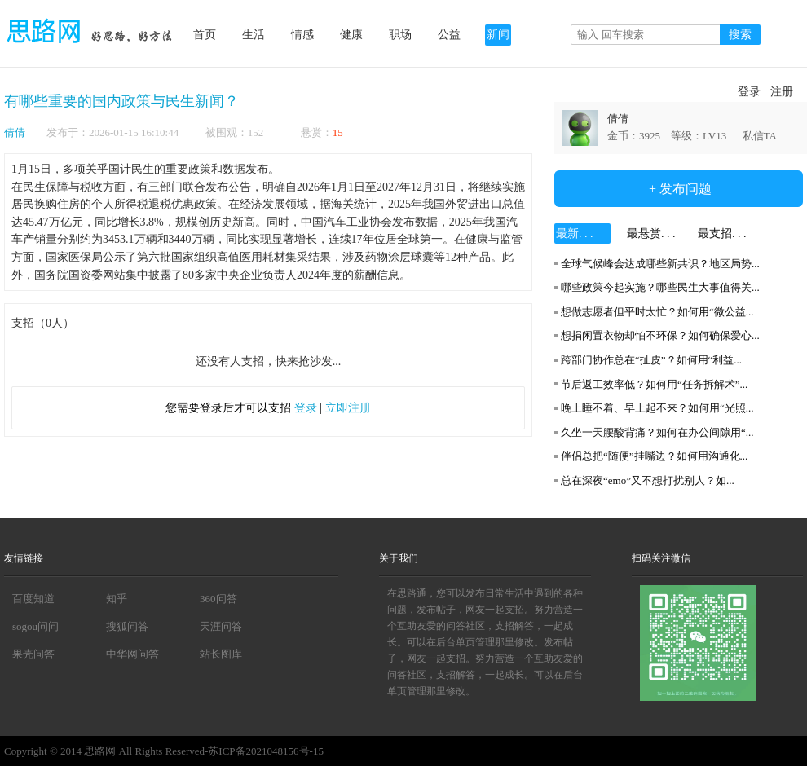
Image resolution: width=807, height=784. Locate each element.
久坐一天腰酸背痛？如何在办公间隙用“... (657, 432)
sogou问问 (35, 626)
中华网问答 (132, 654)
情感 (302, 35)
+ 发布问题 (679, 189)
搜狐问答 (127, 626)
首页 (204, 35)
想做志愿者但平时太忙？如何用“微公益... (657, 312)
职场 (400, 35)
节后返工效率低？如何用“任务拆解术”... (654, 384)
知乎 (116, 598)
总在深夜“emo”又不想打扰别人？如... (647, 480)
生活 (253, 35)
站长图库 (221, 654)
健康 (351, 35)
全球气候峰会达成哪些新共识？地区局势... (660, 264)
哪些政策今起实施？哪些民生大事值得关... (660, 287)
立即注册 (348, 408)
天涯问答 (221, 626)
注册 (781, 92)
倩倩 (14, 132)
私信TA (760, 136)
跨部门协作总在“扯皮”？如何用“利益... (651, 360)
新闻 (498, 35)
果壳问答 (33, 654)
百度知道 (33, 598)
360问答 (218, 598)
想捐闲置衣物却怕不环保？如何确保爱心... (660, 335)
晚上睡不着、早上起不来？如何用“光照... (657, 408)
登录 (749, 92)
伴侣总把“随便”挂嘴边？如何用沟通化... (654, 456)
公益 (449, 35)
